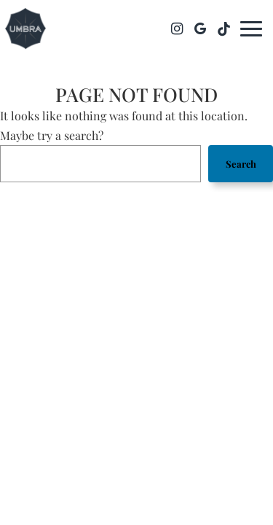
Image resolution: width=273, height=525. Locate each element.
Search (241, 164)
